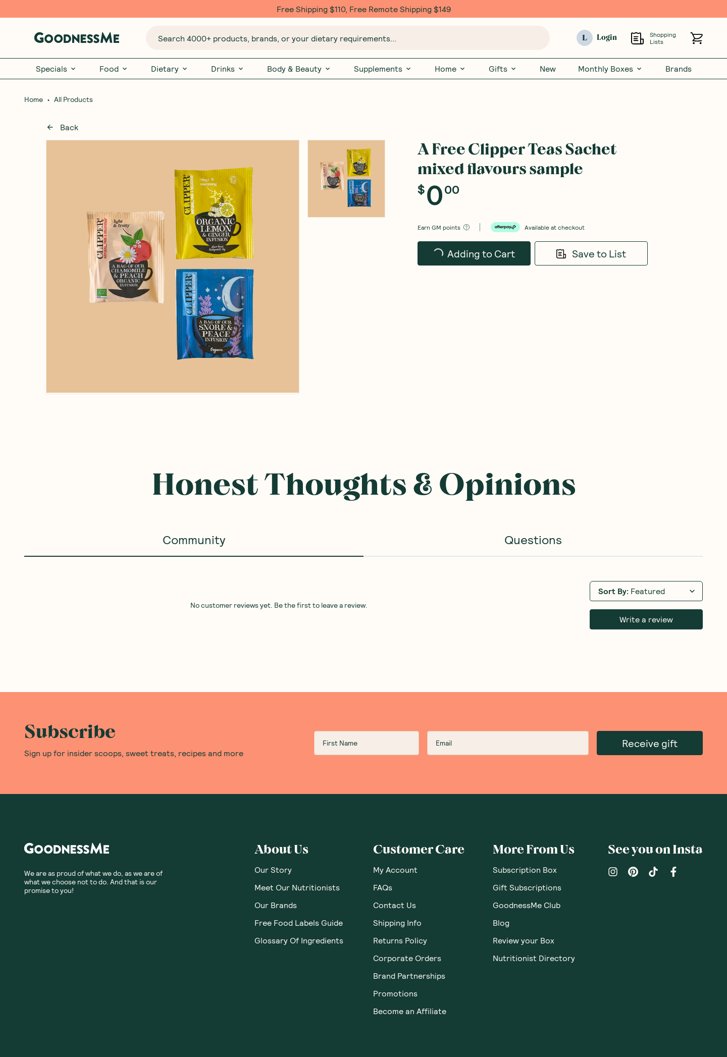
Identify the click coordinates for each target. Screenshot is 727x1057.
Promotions (395, 993)
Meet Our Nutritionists (297, 887)
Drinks (228, 69)
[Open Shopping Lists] (637, 38)
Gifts (503, 69)
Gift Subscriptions (527, 887)
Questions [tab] (533, 539)
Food (114, 69)
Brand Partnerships (409, 975)
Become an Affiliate (409, 1011)
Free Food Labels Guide (298, 922)
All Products (73, 99)
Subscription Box (525, 869)
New (548, 69)
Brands (678, 69)
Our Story (273, 869)
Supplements (383, 69)
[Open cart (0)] (696, 38)
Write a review (646, 619)
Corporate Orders (407, 958)
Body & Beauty (299, 69)
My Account (395, 869)
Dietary (170, 69)
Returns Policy (400, 940)
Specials (56, 69)
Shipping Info (397, 922)
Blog (501, 922)
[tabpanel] (363, 604)
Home (450, 69)
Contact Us (394, 905)
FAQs (382, 887)
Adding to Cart (473, 256)
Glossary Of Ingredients (298, 940)
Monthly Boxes (610, 69)
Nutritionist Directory (534, 958)
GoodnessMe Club (526, 905)
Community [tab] (194, 539)
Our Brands (275, 905)
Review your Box (523, 940)
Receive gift (650, 743)
